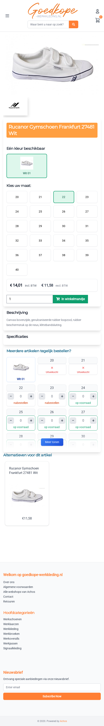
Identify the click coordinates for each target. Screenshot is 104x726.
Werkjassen (10, 643)
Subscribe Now (52, 696)
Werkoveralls (11, 638)
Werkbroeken (11, 633)
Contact (8, 596)
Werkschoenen (12, 619)
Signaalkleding (12, 648)
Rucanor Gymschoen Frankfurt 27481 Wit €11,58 (27, 493)
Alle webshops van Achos (19, 591)
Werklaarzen (11, 624)
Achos (63, 721)
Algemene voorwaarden (18, 587)
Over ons (8, 582)
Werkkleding (10, 629)
